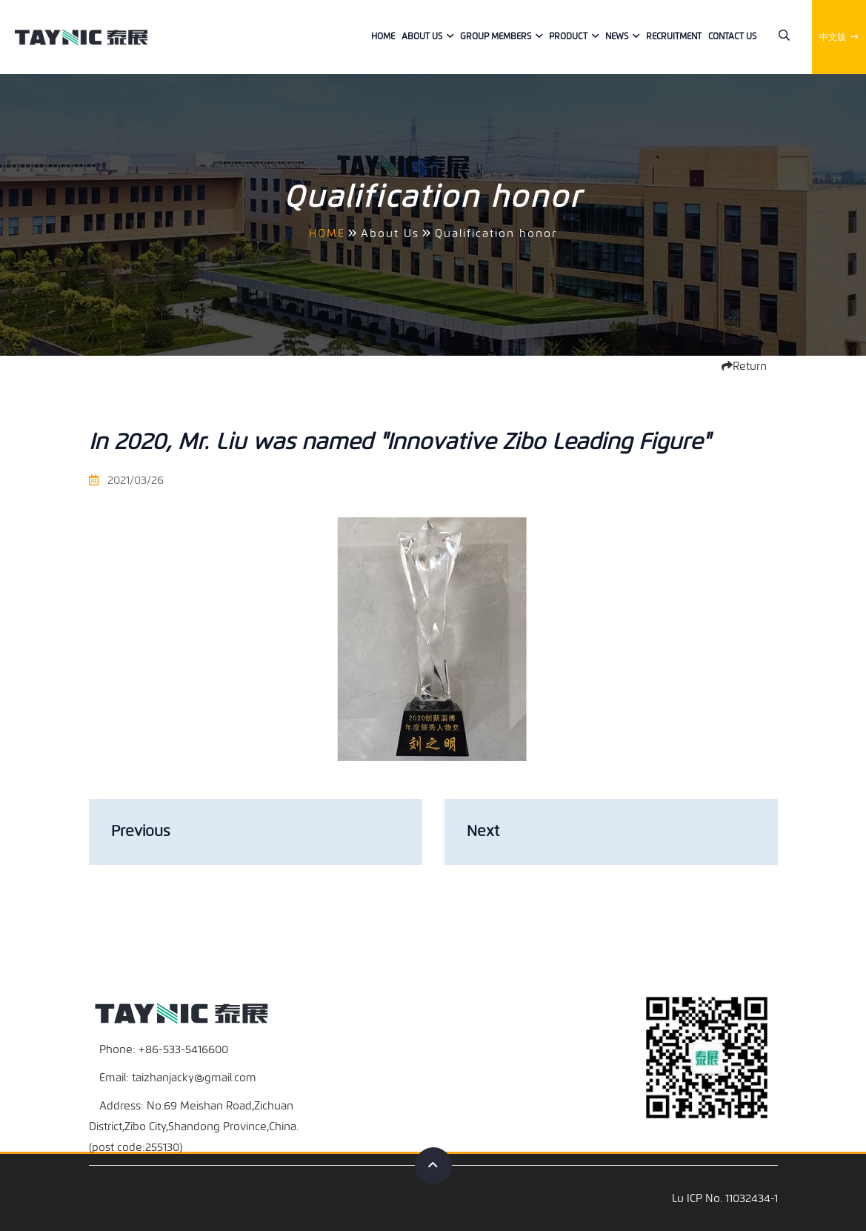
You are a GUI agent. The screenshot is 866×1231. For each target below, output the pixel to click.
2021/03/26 (126, 480)
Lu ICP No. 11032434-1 (725, 1198)
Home (383, 36)
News (616, 36)
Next (483, 831)
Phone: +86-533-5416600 (163, 1049)
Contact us (732, 36)
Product (568, 36)
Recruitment (674, 36)
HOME (327, 233)
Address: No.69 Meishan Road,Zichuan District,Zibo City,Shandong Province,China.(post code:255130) (194, 1126)
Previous (140, 831)
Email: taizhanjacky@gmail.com (177, 1077)
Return (744, 366)
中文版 (839, 37)
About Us (422, 36)
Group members (495, 36)
